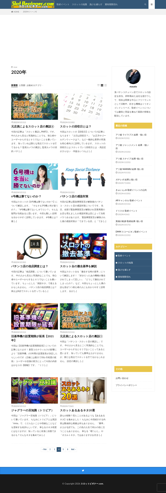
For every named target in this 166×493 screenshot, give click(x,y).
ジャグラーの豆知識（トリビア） (32, 410)
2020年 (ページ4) (30, 12)
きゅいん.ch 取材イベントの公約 (131, 190)
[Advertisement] (83, 40)
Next (72, 449)
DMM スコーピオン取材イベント (131, 231)
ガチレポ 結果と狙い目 (127, 179)
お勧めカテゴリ (34, 85)
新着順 (14, 85)
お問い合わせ (122, 378)
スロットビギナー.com (92, 483)
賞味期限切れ (111, 4)
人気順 (22, 85)
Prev (45, 449)
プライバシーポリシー (126, 385)
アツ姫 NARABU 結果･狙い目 (130, 169)
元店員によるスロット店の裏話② (32, 126)
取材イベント (63, 4)
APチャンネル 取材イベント (129, 200)
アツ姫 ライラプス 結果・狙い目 (131, 134)
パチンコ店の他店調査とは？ (29, 266)
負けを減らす (95, 4)
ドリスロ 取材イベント (127, 210)
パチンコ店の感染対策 (74, 196)
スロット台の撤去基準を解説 (78, 266)
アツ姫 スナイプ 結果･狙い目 (129, 158)
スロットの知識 (79, 4)
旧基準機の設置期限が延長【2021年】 (32, 338)
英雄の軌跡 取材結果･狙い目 (129, 221)
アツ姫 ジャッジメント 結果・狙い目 (132, 146)
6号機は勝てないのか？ (26, 196)
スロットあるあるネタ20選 (77, 410)
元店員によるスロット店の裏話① (81, 336)
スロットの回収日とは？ (75, 126)
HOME (16, 12)
